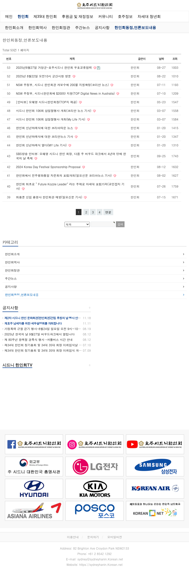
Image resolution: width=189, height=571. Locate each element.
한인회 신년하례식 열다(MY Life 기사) (42, 145)
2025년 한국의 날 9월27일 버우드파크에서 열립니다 (38, 334)
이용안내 (73, 537)
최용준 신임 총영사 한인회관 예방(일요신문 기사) (49, 197)
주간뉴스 (82, 27)
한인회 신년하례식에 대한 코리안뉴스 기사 (45, 136)
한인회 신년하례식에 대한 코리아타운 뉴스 (45, 128)
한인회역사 (37, 27)
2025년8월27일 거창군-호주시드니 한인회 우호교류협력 (54, 67)
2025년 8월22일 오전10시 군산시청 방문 (44, 76)
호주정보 (125, 16)
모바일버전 (114, 537)
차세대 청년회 (149, 16)
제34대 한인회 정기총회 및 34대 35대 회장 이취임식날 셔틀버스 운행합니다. (55, 345)
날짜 (161, 59)
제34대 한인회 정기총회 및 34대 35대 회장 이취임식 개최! (42, 350)
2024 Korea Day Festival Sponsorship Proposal (48, 167)
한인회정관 (61, 27)
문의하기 (93, 537)
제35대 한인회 (45, 16)
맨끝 (108, 212)
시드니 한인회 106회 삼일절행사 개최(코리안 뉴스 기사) (54, 110)
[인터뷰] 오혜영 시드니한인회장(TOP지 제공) (47, 102)
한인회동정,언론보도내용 (135, 27)
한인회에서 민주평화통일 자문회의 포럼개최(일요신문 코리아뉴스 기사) (64, 175)
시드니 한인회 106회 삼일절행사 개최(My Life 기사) (51, 119)
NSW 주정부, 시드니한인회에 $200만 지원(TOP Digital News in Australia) (66, 93)
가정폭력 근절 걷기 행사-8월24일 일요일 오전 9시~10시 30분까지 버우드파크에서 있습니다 (65, 329)
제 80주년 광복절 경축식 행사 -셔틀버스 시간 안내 (37, 339)
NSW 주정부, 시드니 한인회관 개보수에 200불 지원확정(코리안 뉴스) (63, 85)
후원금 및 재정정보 (77, 16)
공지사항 (102, 27)
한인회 (23, 16)
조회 (174, 59)
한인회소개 (14, 27)
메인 (9, 16)
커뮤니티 (105, 16)
